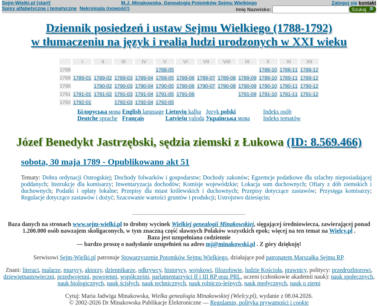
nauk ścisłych (123, 283)
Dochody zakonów (225, 177)
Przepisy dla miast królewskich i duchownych (179, 191)
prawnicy (296, 270)
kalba (183, 111)
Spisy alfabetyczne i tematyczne (39, 8)
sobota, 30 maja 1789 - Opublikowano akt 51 (105, 162)
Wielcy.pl (341, 231)
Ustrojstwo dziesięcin (242, 197)
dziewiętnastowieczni (28, 276)
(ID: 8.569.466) (324, 141)
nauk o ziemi (305, 283)
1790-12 (309, 86)
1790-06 (185, 86)
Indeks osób (277, 111)
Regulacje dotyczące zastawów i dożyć (67, 197)
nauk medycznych (265, 283)
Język (221, 111)
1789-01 (82, 78)
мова (98, 111)
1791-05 (165, 94)
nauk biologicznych (81, 283)
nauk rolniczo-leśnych (215, 283)
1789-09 (247, 78)
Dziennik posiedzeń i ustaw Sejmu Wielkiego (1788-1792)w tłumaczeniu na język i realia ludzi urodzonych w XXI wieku (189, 34)
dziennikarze (120, 270)
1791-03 (123, 94)
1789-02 (103, 78)
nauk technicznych (164, 283)
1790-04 (144, 86)
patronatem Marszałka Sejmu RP (304, 257)
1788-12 (309, 70)
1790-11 (289, 86)
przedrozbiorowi (351, 270)
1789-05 (165, 78)
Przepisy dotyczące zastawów (278, 191)
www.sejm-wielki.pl (97, 224)
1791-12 (309, 94)
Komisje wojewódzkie (210, 184)
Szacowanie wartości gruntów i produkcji (165, 197)
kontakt (367, 3)
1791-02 (103, 94)
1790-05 (165, 86)
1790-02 (103, 86)
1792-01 (82, 102)
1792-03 (123, 102)
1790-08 (227, 86)
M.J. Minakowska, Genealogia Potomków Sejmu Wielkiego (189, 3)
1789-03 (123, 78)
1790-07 (206, 86)
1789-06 (185, 78)
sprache (97, 118)
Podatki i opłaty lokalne (86, 191)
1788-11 (289, 70)
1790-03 (123, 86)
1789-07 (206, 78)
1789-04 (144, 78)
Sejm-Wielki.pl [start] (26, 3)
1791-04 (144, 94)
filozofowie (228, 270)
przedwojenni (73, 276)
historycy (175, 270)
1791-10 (268, 94)
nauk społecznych (352, 276)
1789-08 (227, 78)
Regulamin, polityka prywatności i (259, 302)
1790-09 (247, 86)
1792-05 (165, 102)
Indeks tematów (282, 118)
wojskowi (200, 270)
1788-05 (165, 70)
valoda (184, 118)
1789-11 (289, 78)
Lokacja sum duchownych (273, 184)
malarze (51, 270)
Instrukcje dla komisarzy (81, 184)
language (143, 111)
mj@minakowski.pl (230, 244)
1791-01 (82, 94)
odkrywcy (149, 270)
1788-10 (268, 70)
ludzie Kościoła (263, 270)
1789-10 (268, 78)
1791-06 (185, 94)
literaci (31, 270)
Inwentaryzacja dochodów (147, 184)
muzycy (72, 270)
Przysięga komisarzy (345, 191)
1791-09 (247, 94)
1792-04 (144, 102)
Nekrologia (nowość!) (104, 8)
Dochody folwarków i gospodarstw (156, 177)
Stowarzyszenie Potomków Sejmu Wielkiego (174, 257)
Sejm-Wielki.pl (78, 257)
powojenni (104, 276)
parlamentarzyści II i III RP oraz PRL (196, 276)
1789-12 (309, 78)
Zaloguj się (344, 3)
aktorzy (93, 270)
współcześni (134, 276)
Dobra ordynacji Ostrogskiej (76, 177)
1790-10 (268, 86)
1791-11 (289, 94)
